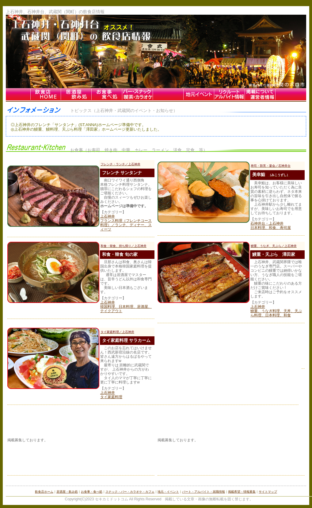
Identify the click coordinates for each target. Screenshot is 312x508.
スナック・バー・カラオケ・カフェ (129, 491)
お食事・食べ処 (91, 491)
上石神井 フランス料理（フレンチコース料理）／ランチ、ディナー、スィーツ (126, 222)
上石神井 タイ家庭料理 (111, 394)
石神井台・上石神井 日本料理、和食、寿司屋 (270, 225)
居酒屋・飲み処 (67, 491)
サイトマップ (268, 491)
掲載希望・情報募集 (242, 491)
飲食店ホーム (44, 491)
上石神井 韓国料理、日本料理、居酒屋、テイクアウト (126, 306)
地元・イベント (168, 491)
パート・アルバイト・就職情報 (203, 491)
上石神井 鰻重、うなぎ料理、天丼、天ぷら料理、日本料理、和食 (276, 310)
